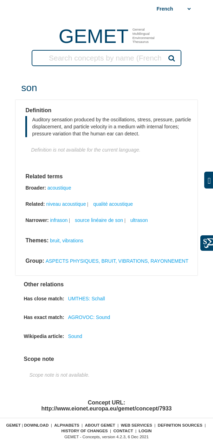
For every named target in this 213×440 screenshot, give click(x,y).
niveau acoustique (66, 204)
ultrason (139, 220)
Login (145, 430)
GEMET (94, 36)
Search (171, 58)
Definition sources (180, 425)
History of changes (85, 430)
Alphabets (66, 425)
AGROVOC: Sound (89, 317)
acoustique (59, 188)
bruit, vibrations (66, 240)
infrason (58, 220)
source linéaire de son (99, 220)
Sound (75, 336)
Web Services (136, 425)
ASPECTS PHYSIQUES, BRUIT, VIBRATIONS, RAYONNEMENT (117, 261)
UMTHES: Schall (86, 298)
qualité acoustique (113, 204)
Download (36, 425)
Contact (123, 430)
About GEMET (100, 425)
